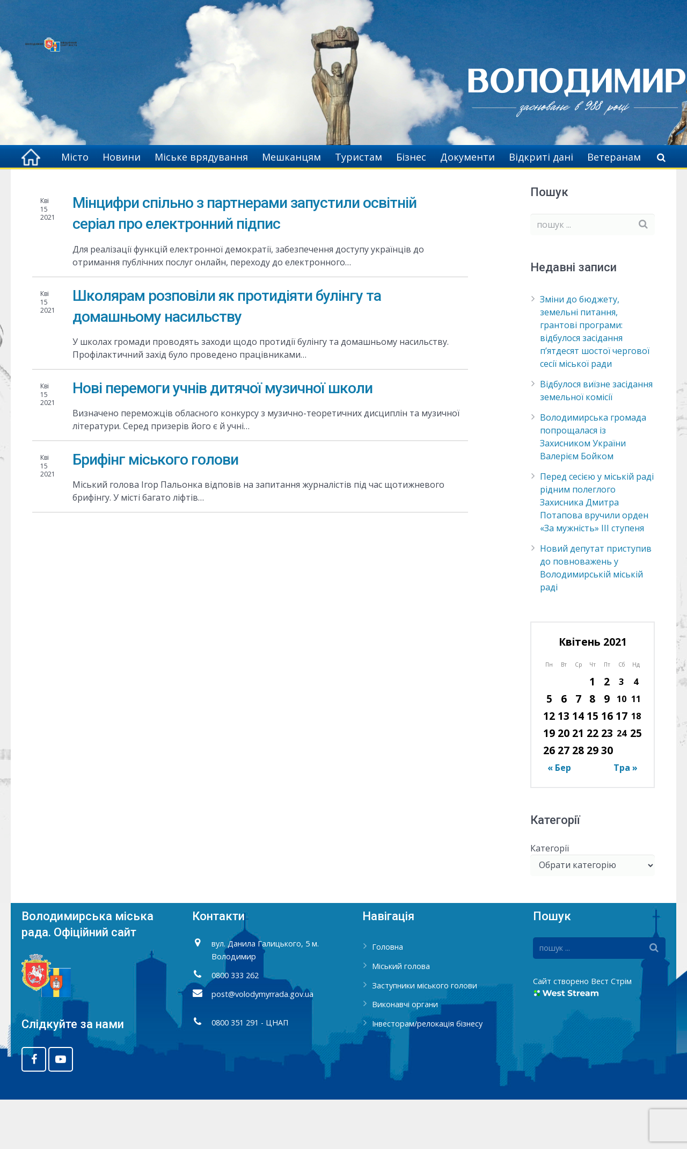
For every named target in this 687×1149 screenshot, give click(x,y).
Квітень (617, 188)
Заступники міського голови (424, 1034)
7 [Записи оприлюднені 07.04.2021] (578, 748)
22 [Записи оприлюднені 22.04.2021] (592, 782)
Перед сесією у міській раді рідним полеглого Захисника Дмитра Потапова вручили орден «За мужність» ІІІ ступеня (597, 551)
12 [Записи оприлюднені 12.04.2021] (549, 765)
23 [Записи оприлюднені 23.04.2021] (607, 782)
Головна (541, 188)
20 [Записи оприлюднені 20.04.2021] (563, 782)
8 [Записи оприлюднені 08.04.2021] (592, 748)
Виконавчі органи (405, 1054)
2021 (579, 188)
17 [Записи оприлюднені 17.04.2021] (621, 765)
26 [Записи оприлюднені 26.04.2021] (549, 799)
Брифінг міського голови (155, 509)
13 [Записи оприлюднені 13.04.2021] (563, 765)
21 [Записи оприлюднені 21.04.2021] (578, 782)
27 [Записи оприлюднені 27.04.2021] (563, 799)
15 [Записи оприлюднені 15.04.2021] (592, 765)
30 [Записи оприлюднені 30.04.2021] (607, 799)
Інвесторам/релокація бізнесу (427, 1073)
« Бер (559, 817)
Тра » (625, 817)
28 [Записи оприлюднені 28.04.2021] (578, 799)
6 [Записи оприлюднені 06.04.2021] (564, 748)
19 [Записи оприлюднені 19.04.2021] (549, 782)
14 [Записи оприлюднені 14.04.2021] (578, 765)
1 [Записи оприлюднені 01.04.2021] (592, 731)
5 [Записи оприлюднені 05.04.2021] (549, 748)
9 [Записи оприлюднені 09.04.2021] (607, 748)
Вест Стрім (611, 1030)
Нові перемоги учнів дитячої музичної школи (222, 437)
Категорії (549, 897)
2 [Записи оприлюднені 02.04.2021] (607, 731)
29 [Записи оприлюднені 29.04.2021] (592, 799)
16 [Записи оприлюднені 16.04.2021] (607, 765)
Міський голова (401, 1015)
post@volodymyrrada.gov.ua (262, 1043)
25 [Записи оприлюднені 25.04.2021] (636, 782)
